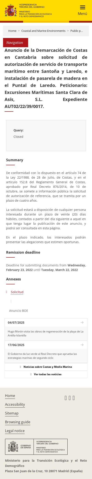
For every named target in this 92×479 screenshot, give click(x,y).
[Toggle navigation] (81, 10)
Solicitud (17, 292)
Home (12, 31)
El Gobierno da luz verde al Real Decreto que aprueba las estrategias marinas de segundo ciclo (42, 356)
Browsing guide (17, 422)
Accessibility (15, 404)
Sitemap (12, 413)
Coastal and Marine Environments (43, 31)
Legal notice (15, 430)
